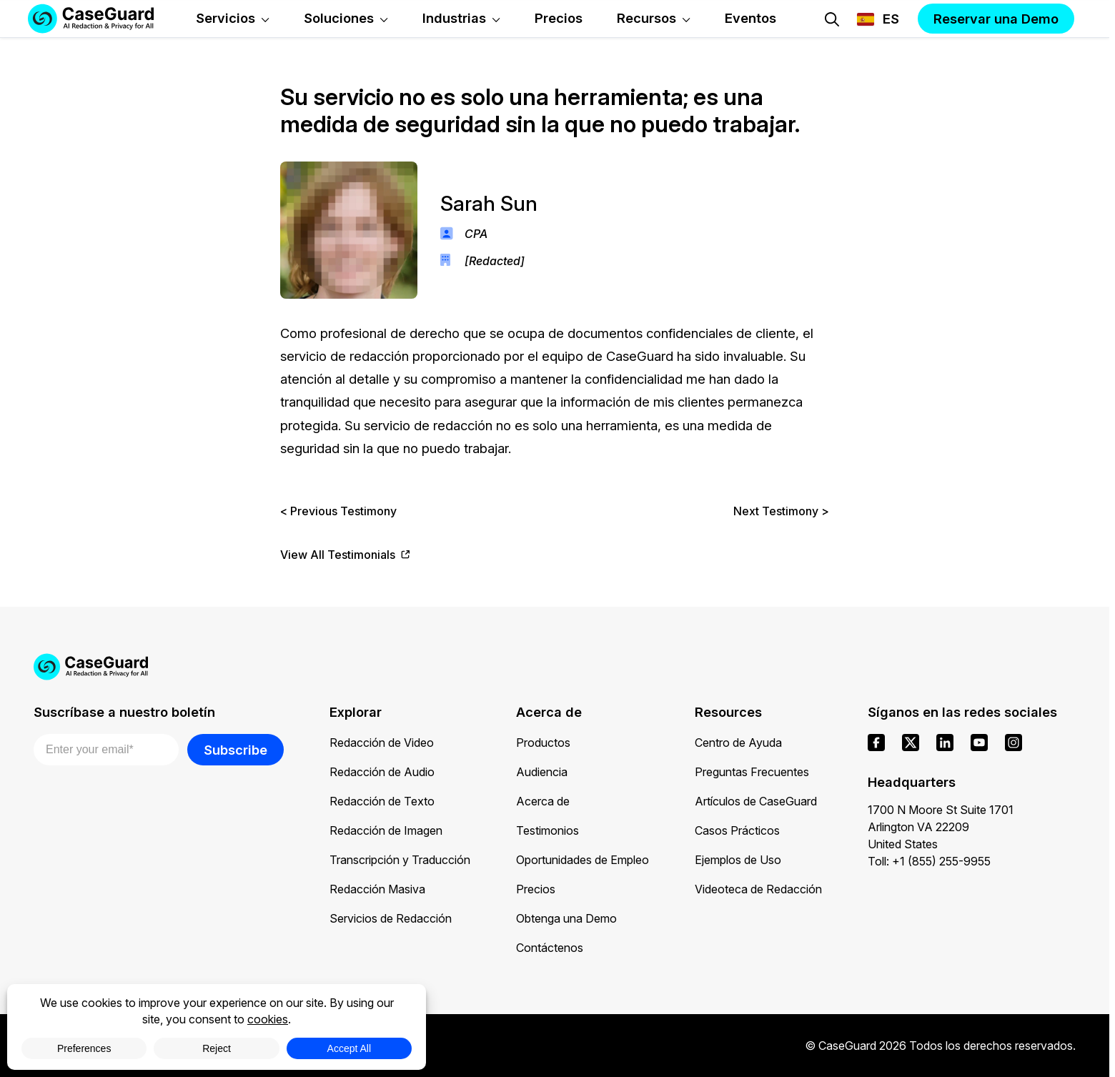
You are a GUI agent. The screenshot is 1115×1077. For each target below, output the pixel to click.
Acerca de (543, 801)
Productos (543, 742)
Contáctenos (549, 947)
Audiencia (542, 772)
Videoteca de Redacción (758, 889)
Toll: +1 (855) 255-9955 (929, 861)
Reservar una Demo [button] (996, 18)
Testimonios (547, 830)
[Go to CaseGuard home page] (555, 666)
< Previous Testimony (338, 511)
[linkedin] (944, 742)
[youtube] (979, 742)
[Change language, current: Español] (878, 19)
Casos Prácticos (737, 830)
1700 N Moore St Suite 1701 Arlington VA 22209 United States (941, 827)
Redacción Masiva (377, 889)
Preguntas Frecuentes (752, 772)
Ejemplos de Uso (738, 860)
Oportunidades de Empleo (582, 860)
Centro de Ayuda (738, 742)
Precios (535, 889)
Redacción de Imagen (385, 830)
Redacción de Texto (382, 801)
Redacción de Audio (382, 772)
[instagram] (1013, 742)
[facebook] (876, 742)
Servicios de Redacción (390, 918)
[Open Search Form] (832, 19)
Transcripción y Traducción (399, 860)
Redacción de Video (381, 742)
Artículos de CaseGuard (756, 801)
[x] (910, 742)
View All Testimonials (345, 555)
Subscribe (235, 750)
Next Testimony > (781, 511)
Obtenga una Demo (566, 918)
